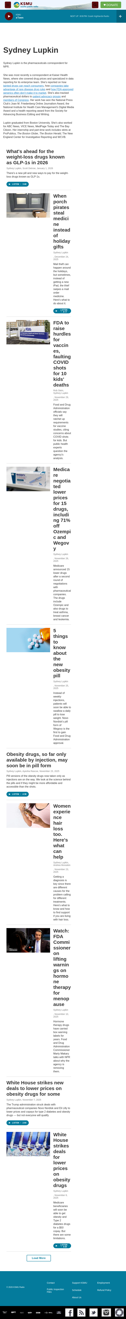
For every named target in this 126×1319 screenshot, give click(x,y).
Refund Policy (104, 1290)
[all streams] (121, 16)
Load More (39, 1258)
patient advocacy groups (47, 96)
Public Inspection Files (55, 1290)
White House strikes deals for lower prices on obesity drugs (61, 1160)
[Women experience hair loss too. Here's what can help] (28, 815)
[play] (8, 16)
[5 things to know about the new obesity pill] (28, 640)
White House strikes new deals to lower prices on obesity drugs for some (34, 1088)
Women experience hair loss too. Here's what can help (62, 831)
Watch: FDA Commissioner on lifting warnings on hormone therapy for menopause (62, 967)
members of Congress (16, 100)
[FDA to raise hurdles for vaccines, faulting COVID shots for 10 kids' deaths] (28, 332)
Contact (51, 1283)
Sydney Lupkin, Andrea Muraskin (61, 863)
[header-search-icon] (95, 5)
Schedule (76, 1290)
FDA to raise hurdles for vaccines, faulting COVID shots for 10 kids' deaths (62, 354)
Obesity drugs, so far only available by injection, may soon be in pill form (37, 760)
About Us (76, 1297)
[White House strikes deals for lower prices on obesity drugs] (28, 1144)
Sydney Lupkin (60, 252)
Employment (103, 1283)
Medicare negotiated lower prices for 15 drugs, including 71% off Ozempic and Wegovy (62, 509)
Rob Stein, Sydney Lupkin (60, 391)
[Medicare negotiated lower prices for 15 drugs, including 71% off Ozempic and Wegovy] (28, 479)
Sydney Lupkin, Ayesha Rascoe (22, 771)
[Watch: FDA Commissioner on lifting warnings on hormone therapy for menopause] (28, 940)
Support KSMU (79, 1283)
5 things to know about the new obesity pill (61, 653)
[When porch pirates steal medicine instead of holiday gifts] (28, 205)
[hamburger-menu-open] (8, 5)
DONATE (112, 5)
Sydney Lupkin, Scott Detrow (21, 168)
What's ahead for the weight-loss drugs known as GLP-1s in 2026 (35, 157)
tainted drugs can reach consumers (23, 85)
